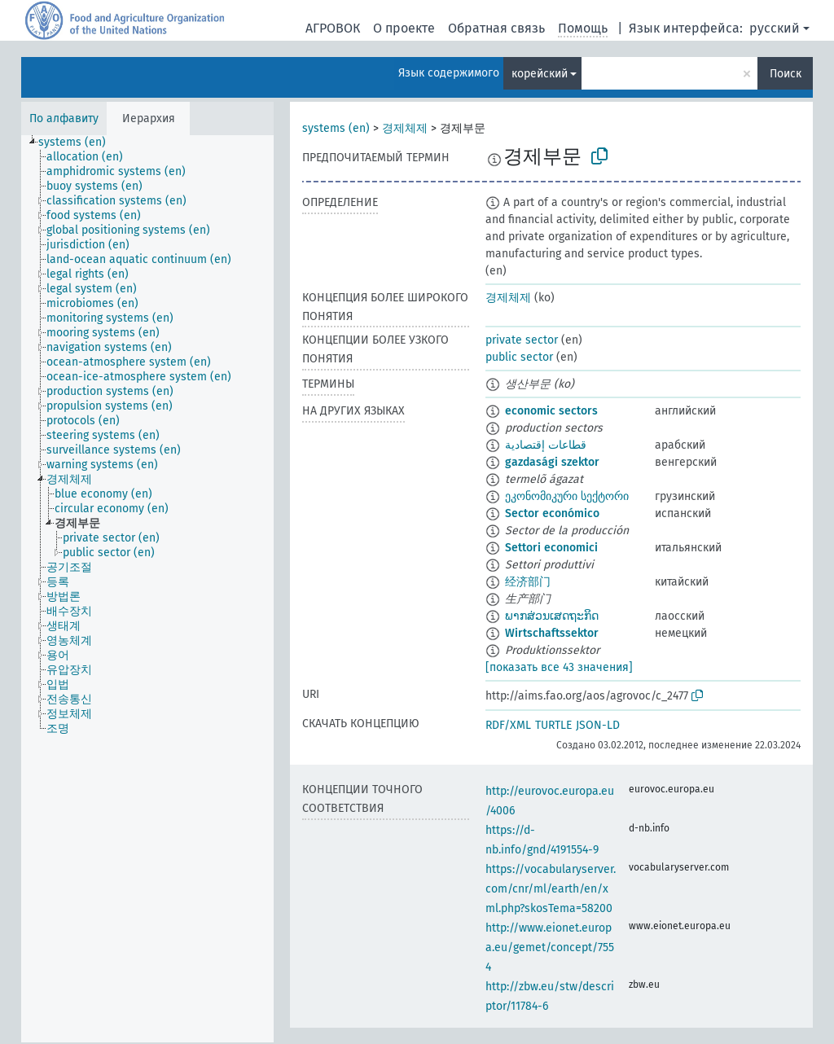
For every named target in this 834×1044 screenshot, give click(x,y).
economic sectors (551, 411)
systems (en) (336, 128)
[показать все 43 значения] (559, 667)
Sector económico (552, 513)
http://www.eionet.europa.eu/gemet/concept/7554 (549, 947)
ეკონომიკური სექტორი (567, 496)
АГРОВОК (332, 28)
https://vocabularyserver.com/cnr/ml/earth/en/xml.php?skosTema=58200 (550, 888)
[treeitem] (79, 142)
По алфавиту (64, 118)
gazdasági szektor (552, 462)
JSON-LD (598, 725)
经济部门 (528, 582)
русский (774, 28)
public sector (519, 357)
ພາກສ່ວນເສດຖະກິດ (552, 616)
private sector (521, 340)
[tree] (147, 588)
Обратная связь (496, 28)
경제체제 (405, 128)
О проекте (404, 28)
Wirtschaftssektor (552, 633)
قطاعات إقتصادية (545, 445)
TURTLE (553, 725)
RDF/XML (508, 725)
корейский (539, 74)
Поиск (785, 74)
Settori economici (551, 548)
